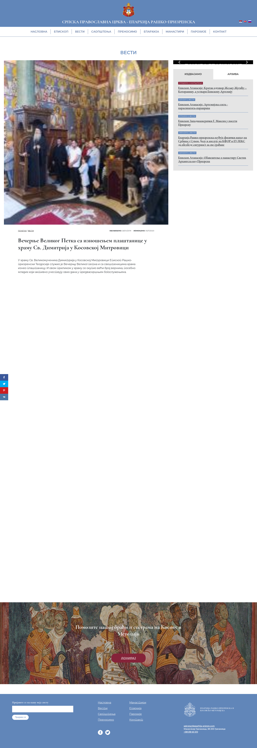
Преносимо (127, 31)
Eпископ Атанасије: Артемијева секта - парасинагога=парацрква (203, 106)
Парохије (198, 31)
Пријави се (20, 717)
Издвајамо (193, 74)
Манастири (175, 31)
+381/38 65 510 (191, 732)
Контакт (220, 31)
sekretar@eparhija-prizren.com (199, 726)
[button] (179, 62)
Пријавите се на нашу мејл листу (30, 702)
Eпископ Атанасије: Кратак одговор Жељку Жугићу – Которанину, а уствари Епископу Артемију (212, 89)
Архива (233, 74)
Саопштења (101, 31)
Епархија (151, 31)
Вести (80, 31)
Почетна (22, 231)
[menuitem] (240, 21)
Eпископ (61, 31)
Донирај (128, 658)
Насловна (39, 31)
